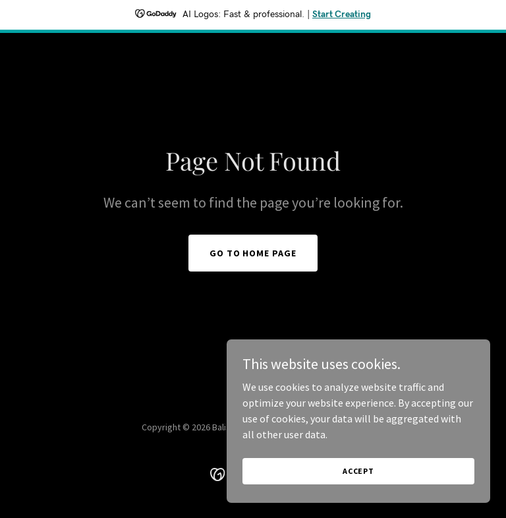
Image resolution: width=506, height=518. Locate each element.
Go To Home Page (253, 253)
